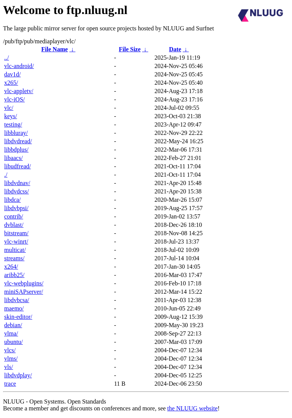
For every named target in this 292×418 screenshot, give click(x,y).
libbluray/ (16, 133)
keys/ (10, 116)
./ (5, 174)
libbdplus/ (16, 149)
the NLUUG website (192, 408)
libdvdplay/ (18, 375)
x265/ (11, 82)
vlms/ (11, 358)
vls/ (8, 367)
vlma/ (11, 333)
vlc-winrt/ (16, 241)
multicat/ (15, 250)
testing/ (13, 124)
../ (6, 57)
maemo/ (14, 308)
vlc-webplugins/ (23, 283)
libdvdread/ (18, 141)
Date (175, 49)
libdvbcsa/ (16, 300)
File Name (54, 49)
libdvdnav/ (17, 183)
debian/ (13, 325)
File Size (129, 49)
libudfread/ (17, 166)
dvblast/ (14, 225)
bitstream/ (16, 233)
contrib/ (13, 216)
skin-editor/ (18, 317)
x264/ (11, 266)
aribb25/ (14, 275)
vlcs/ (10, 350)
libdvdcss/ (16, 191)
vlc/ (8, 107)
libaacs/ (13, 158)
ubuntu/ (13, 342)
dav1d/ (12, 74)
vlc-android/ (19, 66)
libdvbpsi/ (16, 208)
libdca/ (12, 199)
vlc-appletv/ (18, 91)
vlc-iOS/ (14, 99)
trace (10, 383)
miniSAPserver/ (23, 291)
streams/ (14, 258)
